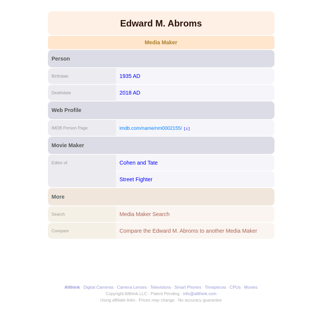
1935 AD (130, 76)
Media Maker (161, 42)
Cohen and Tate (139, 163)
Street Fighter (136, 179)
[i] (186, 128)
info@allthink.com (199, 293)
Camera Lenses (132, 287)
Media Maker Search (145, 214)
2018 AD (130, 93)
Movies (250, 287)
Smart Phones (187, 287)
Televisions (160, 287)
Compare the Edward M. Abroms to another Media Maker (188, 231)
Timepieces (215, 287)
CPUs (235, 287)
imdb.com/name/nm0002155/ (151, 128)
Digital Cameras (98, 287)
